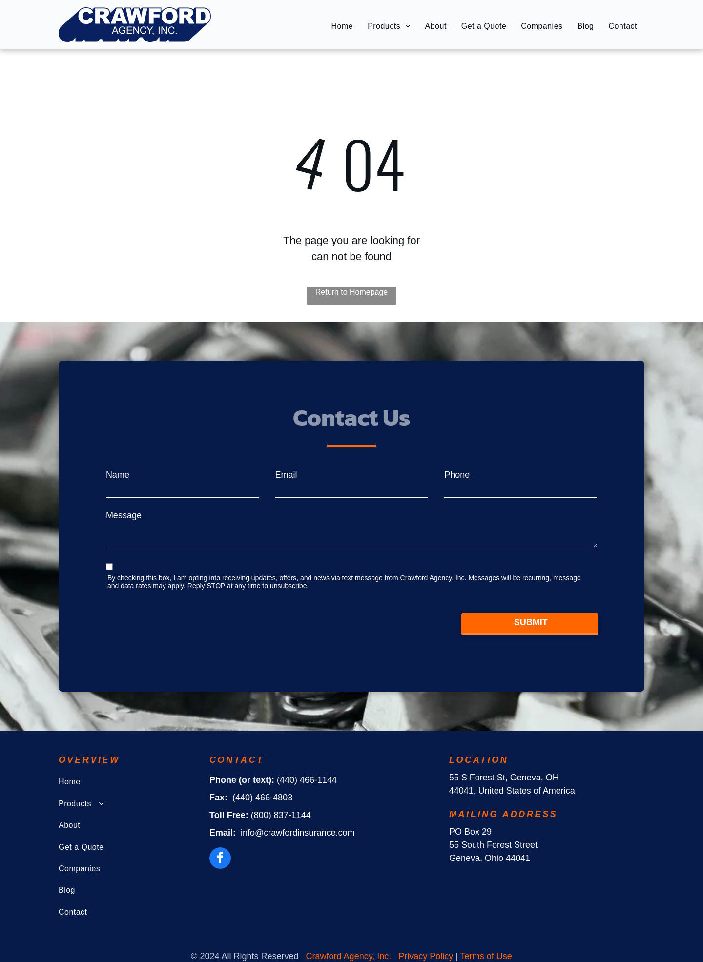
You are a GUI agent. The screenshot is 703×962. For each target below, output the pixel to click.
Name (117, 475)
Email (286, 475)
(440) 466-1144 (307, 780)
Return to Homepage (351, 292)
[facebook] (220, 859)
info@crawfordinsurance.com (297, 833)
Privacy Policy (425, 956)
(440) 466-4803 (262, 797)
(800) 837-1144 (281, 815)
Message (124, 515)
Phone (457, 475)
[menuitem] (342, 26)
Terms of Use (486, 956)
